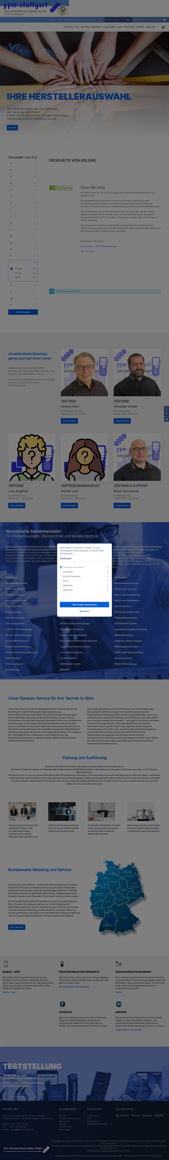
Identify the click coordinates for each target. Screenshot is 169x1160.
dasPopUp (68, 590)
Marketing (67, 585)
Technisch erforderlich (73, 567)
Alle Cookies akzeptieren (84, 604)
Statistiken (68, 571)
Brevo (66, 581)
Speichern (84, 611)
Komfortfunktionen (71, 576)
